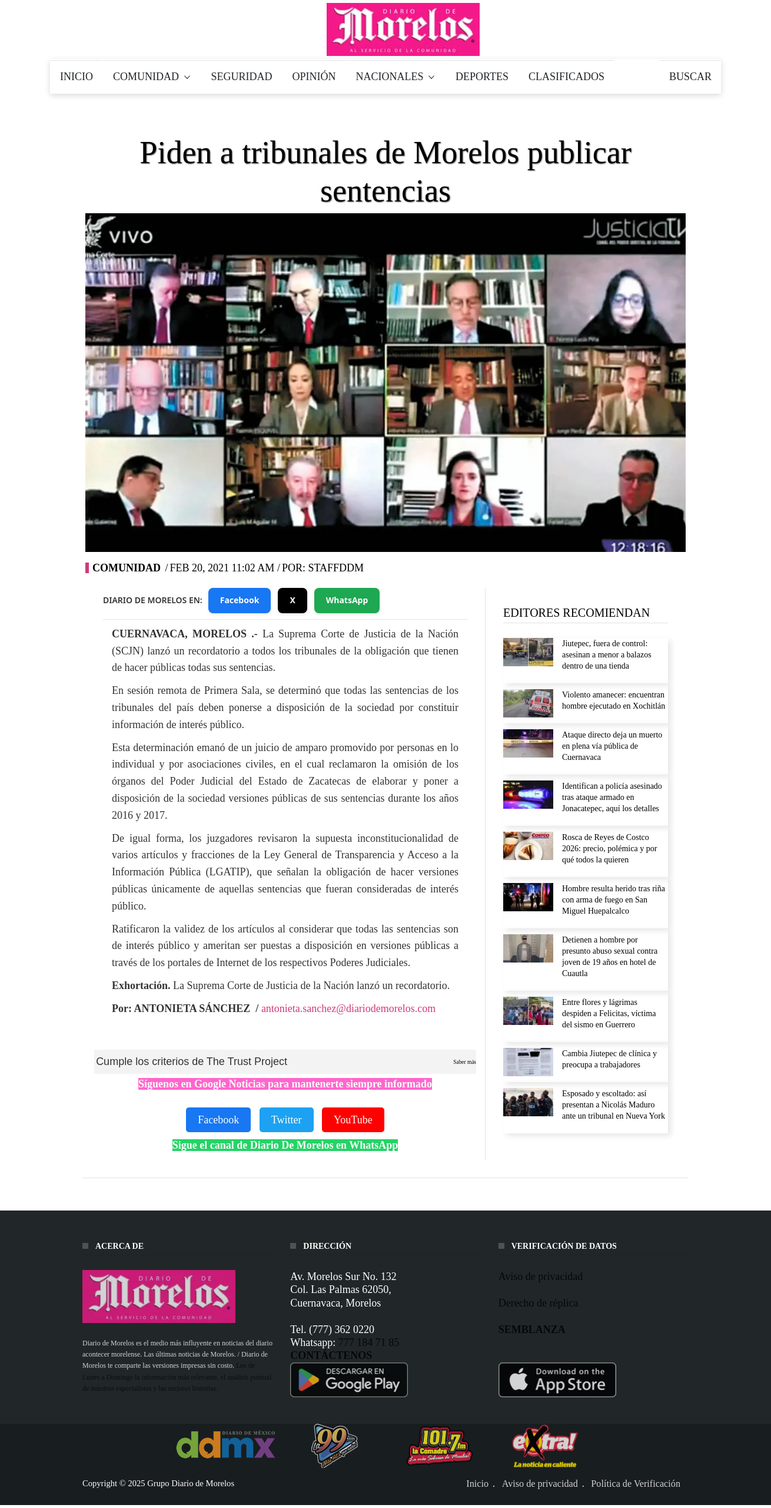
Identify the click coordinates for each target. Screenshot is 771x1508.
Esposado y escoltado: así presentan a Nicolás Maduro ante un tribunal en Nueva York (613, 1104)
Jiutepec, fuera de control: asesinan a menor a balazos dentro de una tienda (607, 654)
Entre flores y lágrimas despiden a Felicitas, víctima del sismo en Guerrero (609, 1013)
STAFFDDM (336, 568)
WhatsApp (347, 600)
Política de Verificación (635, 1484)
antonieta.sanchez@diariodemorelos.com (348, 1008)
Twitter (286, 1120)
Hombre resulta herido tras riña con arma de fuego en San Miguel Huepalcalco (613, 899)
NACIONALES (396, 76)
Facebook (240, 600)
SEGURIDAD (241, 76)
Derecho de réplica (539, 1303)
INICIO (76, 76)
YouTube (353, 1120)
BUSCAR (690, 76)
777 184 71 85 (369, 1342)
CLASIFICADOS (566, 76)
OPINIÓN (314, 76)
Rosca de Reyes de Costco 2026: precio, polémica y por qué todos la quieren (609, 848)
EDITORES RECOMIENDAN (576, 612)
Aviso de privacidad (541, 1276)
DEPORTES (482, 76)
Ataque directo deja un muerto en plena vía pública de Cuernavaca (612, 746)
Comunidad (126, 568)
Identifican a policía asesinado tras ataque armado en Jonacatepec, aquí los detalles (612, 797)
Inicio (477, 1484)
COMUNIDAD (152, 76)
